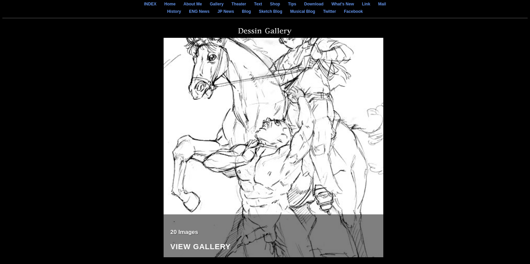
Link (366, 4)
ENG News (199, 11)
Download (313, 4)
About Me (193, 4)
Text (258, 4)
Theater (239, 4)
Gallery (217, 4)
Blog (246, 11)
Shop (275, 4)
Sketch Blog (270, 11)
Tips (292, 4)
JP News (225, 11)
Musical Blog (302, 11)
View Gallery (200, 247)
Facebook (353, 11)
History (174, 11)
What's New (342, 4)
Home (169, 4)
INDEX (150, 4)
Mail (382, 4)
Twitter (329, 11)
